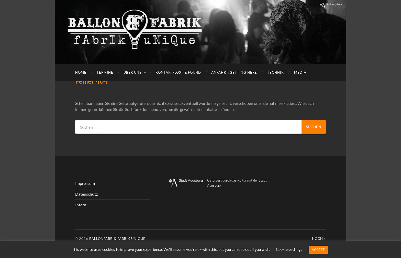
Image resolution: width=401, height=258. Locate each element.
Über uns (132, 72)
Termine (105, 72)
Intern (80, 204)
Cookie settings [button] (289, 249)
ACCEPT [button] (318, 250)
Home (80, 72)
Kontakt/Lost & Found (178, 72)
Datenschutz (86, 194)
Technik (275, 72)
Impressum (85, 183)
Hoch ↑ (319, 239)
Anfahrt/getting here (234, 72)
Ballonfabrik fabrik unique (117, 239)
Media (300, 72)
